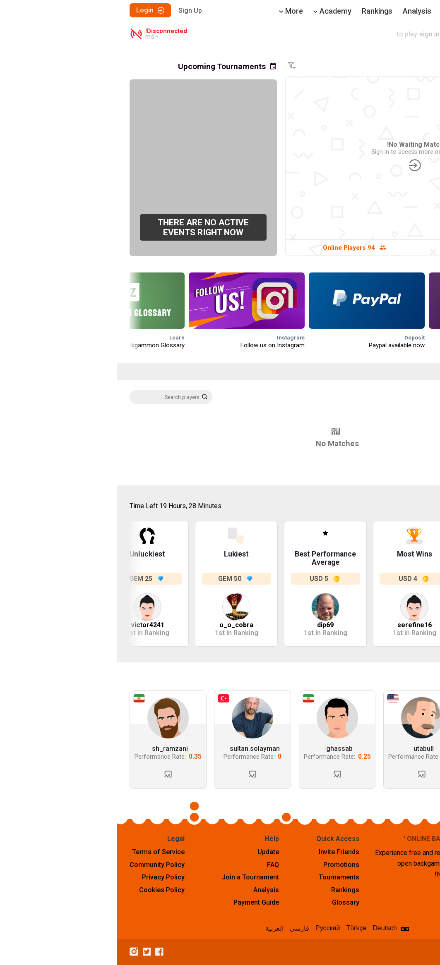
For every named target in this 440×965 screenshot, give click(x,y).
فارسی (182, 928)
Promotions (224, 865)
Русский (210, 928)
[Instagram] (19, 952)
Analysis (300, 11)
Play (388, 11)
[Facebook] (44, 952)
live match (348, 34)
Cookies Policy (44, 890)
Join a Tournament (133, 877)
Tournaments (348, 11)
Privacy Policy (46, 877)
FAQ (156, 865)
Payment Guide (139, 902)
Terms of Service (41, 852)
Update (151, 852)
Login (33, 10)
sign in (312, 34)
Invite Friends (222, 852)
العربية (157, 928)
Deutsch (267, 928)
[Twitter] (32, 952)
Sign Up (73, 10)
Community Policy (39, 865)
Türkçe (239, 928)
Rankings (260, 11)
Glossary (228, 902)
